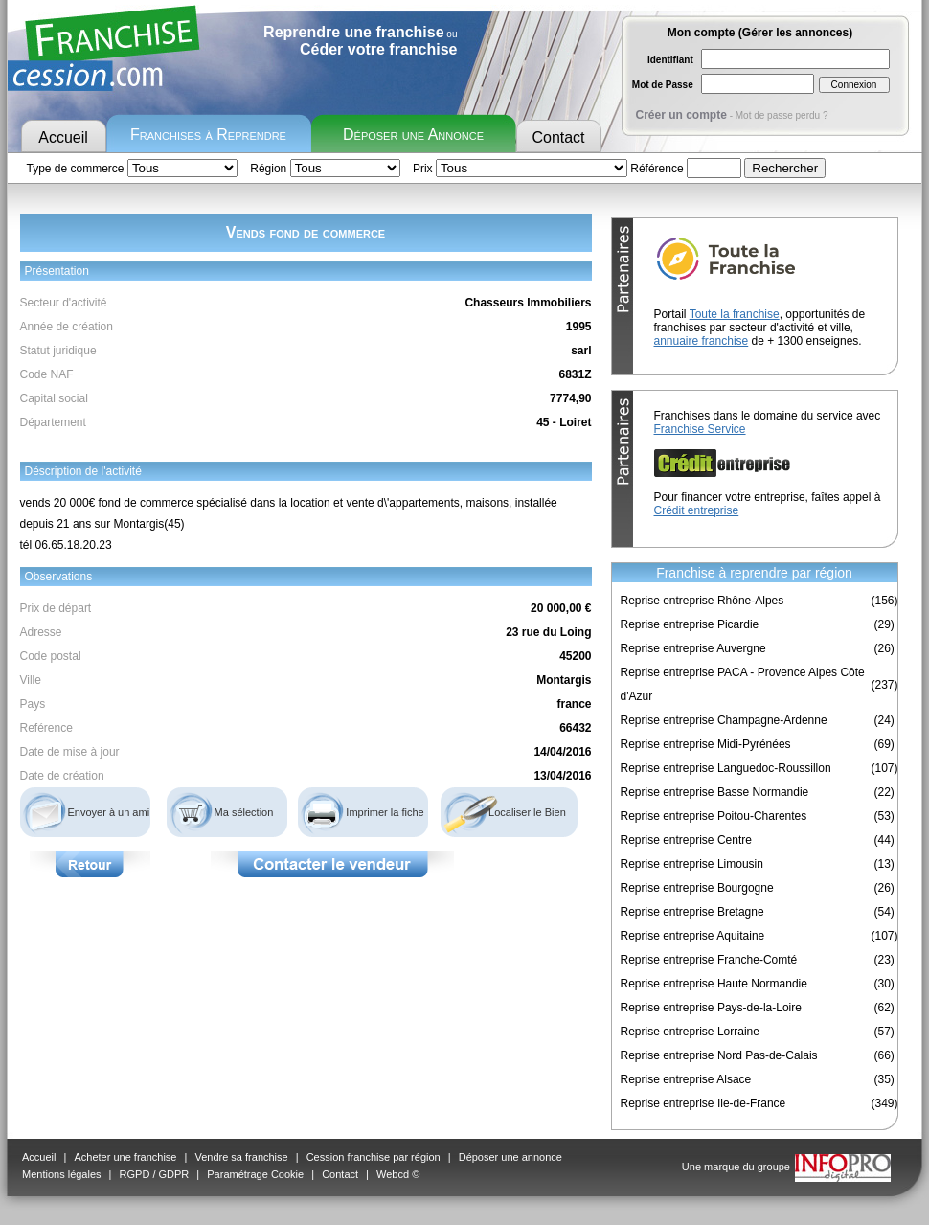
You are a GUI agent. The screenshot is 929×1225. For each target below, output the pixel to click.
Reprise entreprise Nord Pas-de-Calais (719, 1055)
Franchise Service (700, 429)
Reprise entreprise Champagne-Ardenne (724, 720)
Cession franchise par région (373, 1157)
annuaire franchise (701, 341)
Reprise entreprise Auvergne (693, 648)
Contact (558, 137)
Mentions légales (62, 1174)
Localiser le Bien (527, 812)
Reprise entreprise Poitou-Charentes (714, 816)
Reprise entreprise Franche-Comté (709, 959)
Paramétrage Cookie (255, 1174)
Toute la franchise (735, 314)
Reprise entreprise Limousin (692, 864)
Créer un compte (681, 115)
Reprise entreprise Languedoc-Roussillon (726, 768)
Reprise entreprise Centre (686, 840)
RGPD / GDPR (155, 1174)
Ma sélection (244, 812)
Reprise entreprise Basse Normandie (715, 792)
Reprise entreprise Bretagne (692, 912)
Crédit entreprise (696, 510)
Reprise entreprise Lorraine (690, 1031)
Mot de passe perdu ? (782, 115)
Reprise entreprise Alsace (686, 1079)
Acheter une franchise (125, 1157)
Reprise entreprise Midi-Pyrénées (706, 744)
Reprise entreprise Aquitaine (693, 935)
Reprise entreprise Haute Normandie (714, 983)
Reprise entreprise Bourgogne (697, 888)
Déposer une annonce (510, 1157)
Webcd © (397, 1174)
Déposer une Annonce (413, 134)
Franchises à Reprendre (208, 134)
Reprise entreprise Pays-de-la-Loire (711, 1007)
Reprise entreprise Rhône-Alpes (702, 600)
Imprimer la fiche (384, 812)
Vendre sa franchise (240, 1157)
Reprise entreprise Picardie (690, 624)
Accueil (63, 137)
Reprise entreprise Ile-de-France (703, 1103)
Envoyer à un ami (109, 812)
